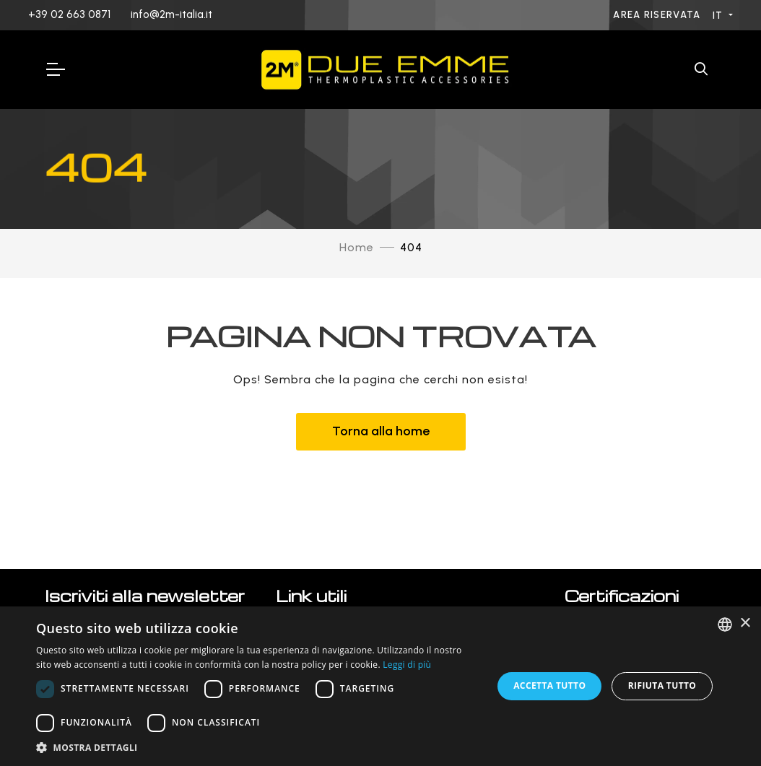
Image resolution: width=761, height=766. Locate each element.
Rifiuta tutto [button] (662, 685)
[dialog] (380, 686)
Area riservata (658, 14)
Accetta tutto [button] (549, 685)
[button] (257, 747)
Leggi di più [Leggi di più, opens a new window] (407, 664)
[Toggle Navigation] (55, 69)
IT (719, 15)
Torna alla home (381, 431)
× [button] (744, 623)
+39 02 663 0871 (69, 14)
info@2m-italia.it (171, 14)
